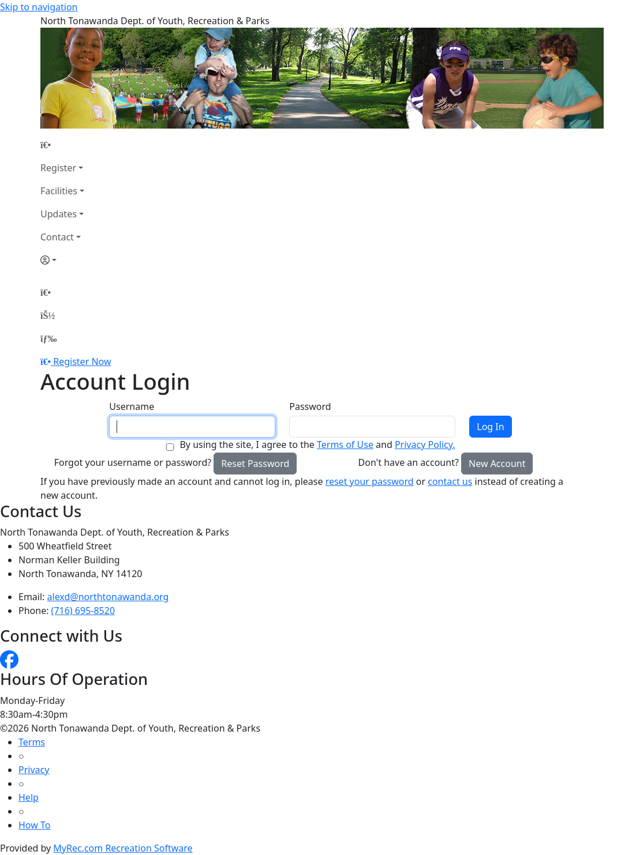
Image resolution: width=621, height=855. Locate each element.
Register (58, 167)
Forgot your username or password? (133, 462)
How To (34, 825)
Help (28, 797)
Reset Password (255, 463)
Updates (58, 214)
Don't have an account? (408, 462)
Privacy (33, 769)
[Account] (62, 260)
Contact (57, 237)
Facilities (58, 190)
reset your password (370, 481)
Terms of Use (345, 444)
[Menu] (48, 338)
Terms (31, 742)
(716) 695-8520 (83, 610)
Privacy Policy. (425, 444)
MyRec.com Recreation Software (122, 848)
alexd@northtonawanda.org (108, 596)
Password (310, 406)
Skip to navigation (38, 7)
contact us (450, 481)
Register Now (82, 361)
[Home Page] (62, 144)
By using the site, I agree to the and (317, 444)
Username (131, 406)
